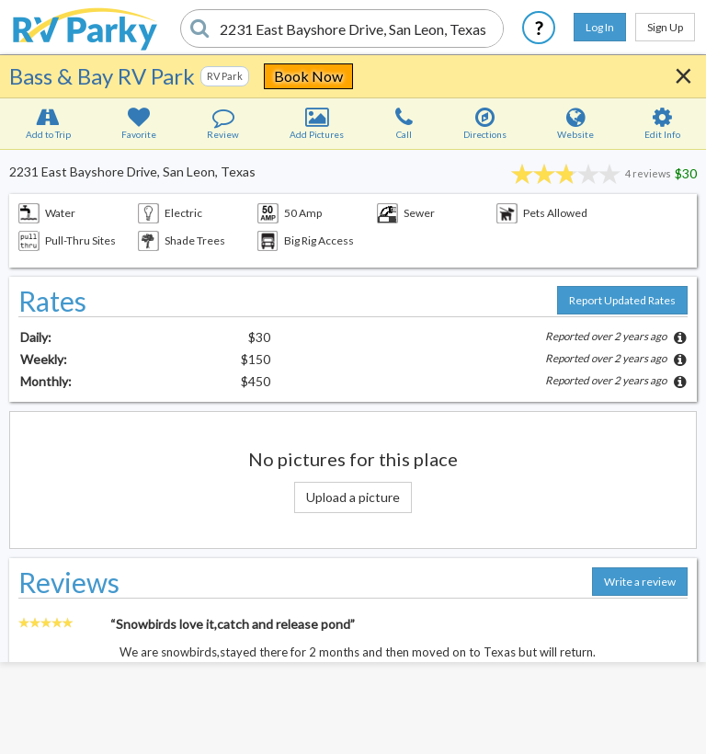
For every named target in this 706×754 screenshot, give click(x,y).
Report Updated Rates (622, 300)
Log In (600, 27)
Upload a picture (353, 497)
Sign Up (665, 27)
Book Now (308, 76)
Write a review (640, 581)
